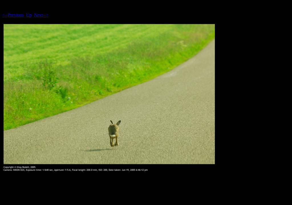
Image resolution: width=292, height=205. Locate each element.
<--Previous (13, 15)
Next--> (41, 15)
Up (29, 15)
